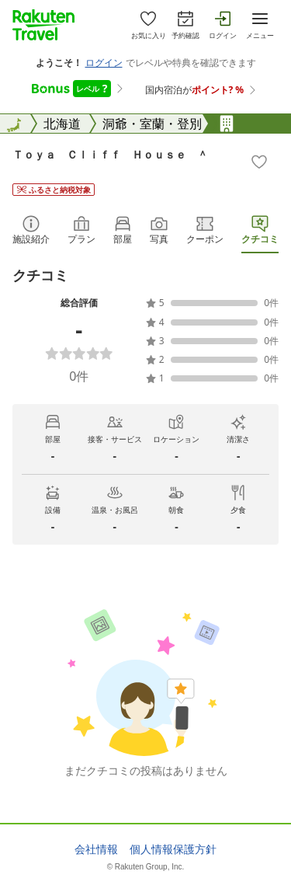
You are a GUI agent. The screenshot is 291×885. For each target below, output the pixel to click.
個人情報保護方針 (173, 849)
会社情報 (96, 849)
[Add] (259, 161)
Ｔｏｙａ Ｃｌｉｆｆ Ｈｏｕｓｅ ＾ (110, 154)
